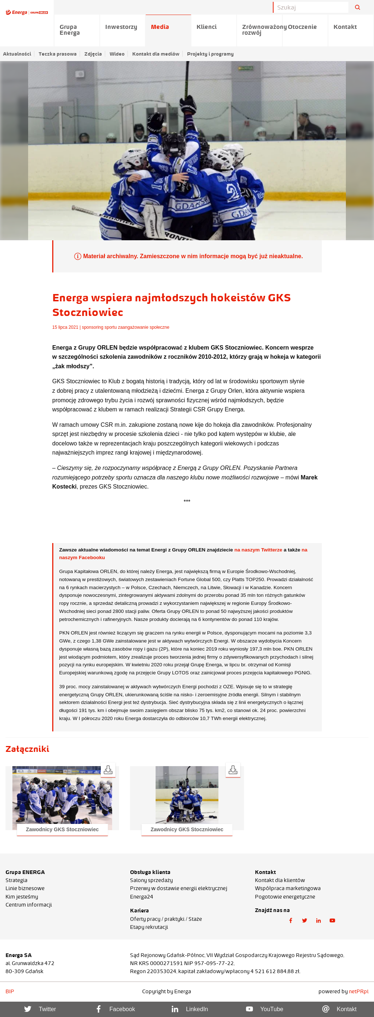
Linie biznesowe (25, 888)
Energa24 (141, 896)
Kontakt (345, 26)
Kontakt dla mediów (155, 54)
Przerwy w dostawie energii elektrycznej (178, 888)
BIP (9, 991)
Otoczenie (302, 26)
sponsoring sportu (99, 327)
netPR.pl (359, 991)
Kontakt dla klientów (280, 880)
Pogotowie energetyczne (285, 896)
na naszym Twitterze (258, 550)
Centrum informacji (28, 904)
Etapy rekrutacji (149, 927)
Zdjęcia (93, 54)
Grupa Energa (70, 29)
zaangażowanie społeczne (143, 327)
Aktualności (17, 54)
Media (160, 26)
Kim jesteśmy (21, 896)
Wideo (117, 54)
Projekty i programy (210, 54)
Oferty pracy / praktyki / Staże (166, 919)
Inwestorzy (121, 26)
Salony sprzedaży (151, 880)
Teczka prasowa (58, 54)
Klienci (206, 26)
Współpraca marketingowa (288, 888)
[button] (62, 798)
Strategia (16, 880)
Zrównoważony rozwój (262, 29)
